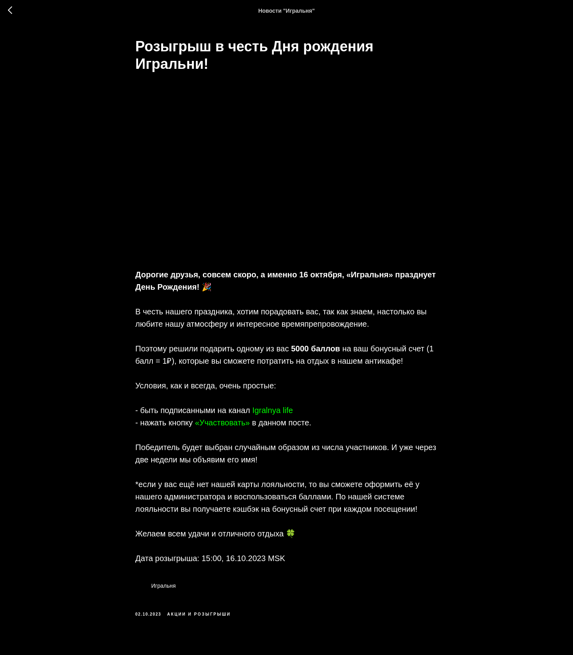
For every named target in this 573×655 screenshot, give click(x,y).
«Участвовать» (222, 422)
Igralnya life (272, 410)
